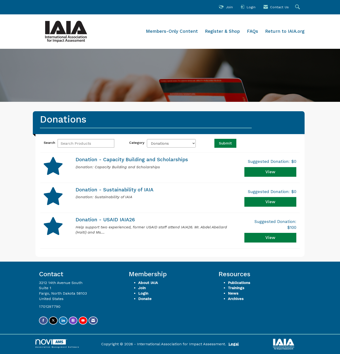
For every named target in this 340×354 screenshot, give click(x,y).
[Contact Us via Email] (93, 321)
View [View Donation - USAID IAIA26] (270, 237)
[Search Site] (298, 7)
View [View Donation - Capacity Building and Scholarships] (270, 171)
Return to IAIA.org (285, 31)
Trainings (236, 288)
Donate (145, 298)
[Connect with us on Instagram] (73, 321)
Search (49, 142)
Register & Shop (222, 31)
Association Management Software (57, 343)
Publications (239, 282)
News (233, 293)
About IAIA (148, 282)
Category (136, 142)
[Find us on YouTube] (83, 321)
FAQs (252, 31)
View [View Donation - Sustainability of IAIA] (270, 201)
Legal (233, 344)
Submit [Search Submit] (225, 143)
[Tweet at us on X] (53, 321)
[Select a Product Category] (171, 143)
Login (143, 293)
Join (142, 288)
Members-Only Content (172, 31)
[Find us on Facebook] (43, 321)
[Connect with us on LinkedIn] (63, 321)
